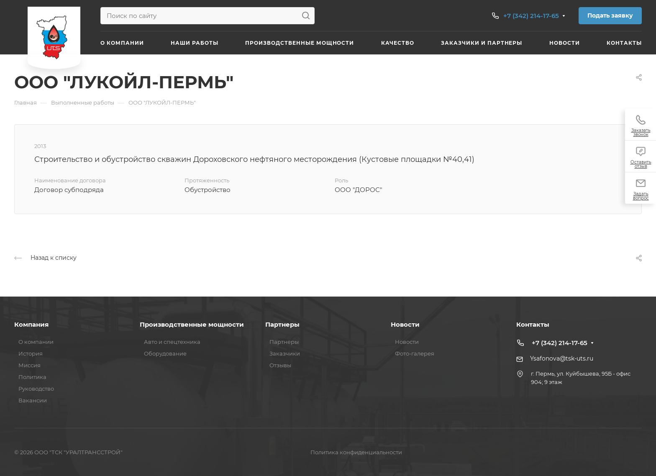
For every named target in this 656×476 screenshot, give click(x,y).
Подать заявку (610, 15)
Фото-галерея (414, 353)
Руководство (36, 388)
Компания (31, 324)
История (30, 353)
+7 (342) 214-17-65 (531, 16)
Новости (405, 324)
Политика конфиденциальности (356, 452)
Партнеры (282, 324)
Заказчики (284, 353)
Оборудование (165, 353)
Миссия (29, 365)
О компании (36, 341)
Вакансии (32, 400)
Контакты (532, 324)
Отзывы (280, 365)
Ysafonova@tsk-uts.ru (561, 358)
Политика (32, 377)
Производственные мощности (192, 324)
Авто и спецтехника (172, 341)
